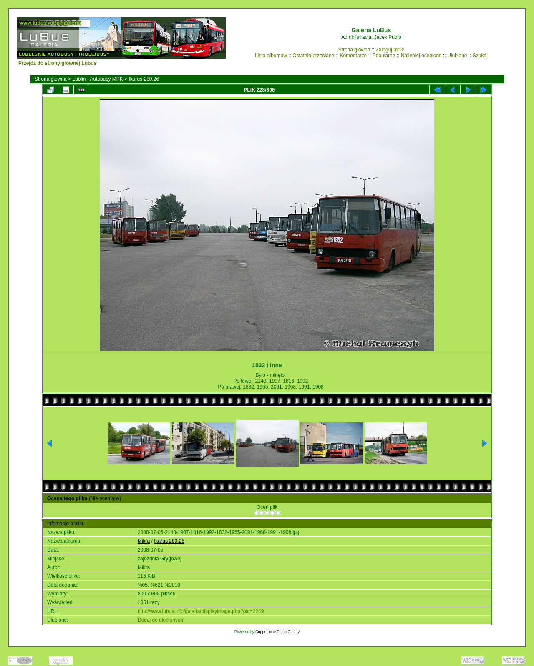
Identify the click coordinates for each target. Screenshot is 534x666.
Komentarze (353, 55)
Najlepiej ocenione (421, 55)
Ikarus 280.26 (143, 79)
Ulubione (457, 55)
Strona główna (354, 50)
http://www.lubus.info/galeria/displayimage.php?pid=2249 (201, 611)
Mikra (144, 541)
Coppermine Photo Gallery (277, 632)
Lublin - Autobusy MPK (97, 79)
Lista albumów (271, 55)
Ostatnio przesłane (313, 55)
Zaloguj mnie (390, 50)
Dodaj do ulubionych (160, 620)
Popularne (384, 55)
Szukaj (480, 55)
